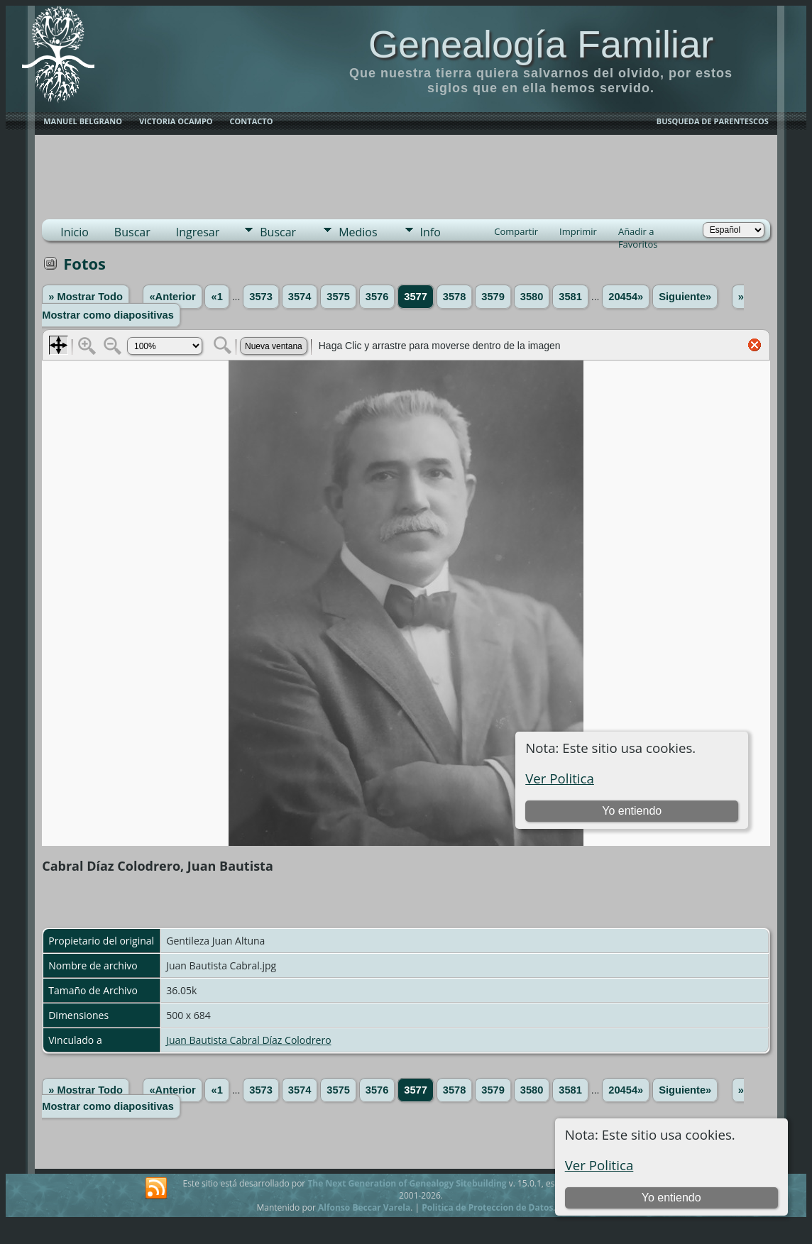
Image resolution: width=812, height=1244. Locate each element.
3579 (493, 296)
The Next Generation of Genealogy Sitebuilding (406, 1183)
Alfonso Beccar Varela (364, 1207)
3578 (454, 296)
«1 (216, 296)
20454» (625, 296)
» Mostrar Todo (85, 296)
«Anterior (172, 296)
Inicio (74, 232)
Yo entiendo (671, 1197)
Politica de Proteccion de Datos (487, 1207)
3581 (570, 296)
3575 (338, 296)
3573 (261, 296)
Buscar (132, 232)
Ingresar (198, 232)
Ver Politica (599, 1165)
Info (430, 232)
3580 (532, 296)
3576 (377, 296)
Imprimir (578, 231)
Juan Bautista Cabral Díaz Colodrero (248, 1040)
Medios (358, 232)
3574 (300, 296)
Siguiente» (685, 296)
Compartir (516, 231)
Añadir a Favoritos (638, 233)
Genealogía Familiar (540, 44)
